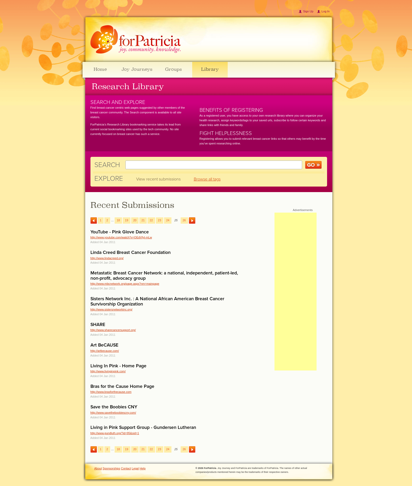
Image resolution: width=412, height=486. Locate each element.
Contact (126, 468)
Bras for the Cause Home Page (122, 386)
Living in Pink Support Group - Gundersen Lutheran (143, 427)
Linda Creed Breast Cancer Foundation (130, 252)
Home (100, 69)
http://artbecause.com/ (104, 350)
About (98, 468)
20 (134, 220)
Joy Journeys (136, 69)
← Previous (93, 220)
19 (126, 220)
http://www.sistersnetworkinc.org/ (111, 309)
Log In (326, 11)
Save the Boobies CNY (113, 407)
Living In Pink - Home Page (118, 366)
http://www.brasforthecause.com (111, 391)
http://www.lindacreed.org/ (107, 258)
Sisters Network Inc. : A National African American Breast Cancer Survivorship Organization (157, 301)
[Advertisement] (295, 291)
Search (107, 165)
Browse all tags (207, 179)
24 (167, 220)
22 (151, 220)
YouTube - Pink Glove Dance (119, 232)
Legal (135, 468)
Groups (173, 69)
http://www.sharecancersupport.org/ (113, 330)
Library (210, 69)
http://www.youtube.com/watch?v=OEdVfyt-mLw (121, 237)
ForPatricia (135, 39)
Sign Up (308, 11)
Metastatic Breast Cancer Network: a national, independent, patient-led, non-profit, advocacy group (164, 275)
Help (143, 468)
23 (159, 220)
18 (118, 220)
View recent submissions (158, 179)
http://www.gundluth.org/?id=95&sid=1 (114, 433)
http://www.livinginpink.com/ (108, 371)
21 (143, 220)
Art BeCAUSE (104, 345)
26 (184, 220)
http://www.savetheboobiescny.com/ (113, 412)
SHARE (97, 324)
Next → (192, 220)
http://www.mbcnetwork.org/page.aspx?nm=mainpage (124, 283)
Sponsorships (111, 468)
